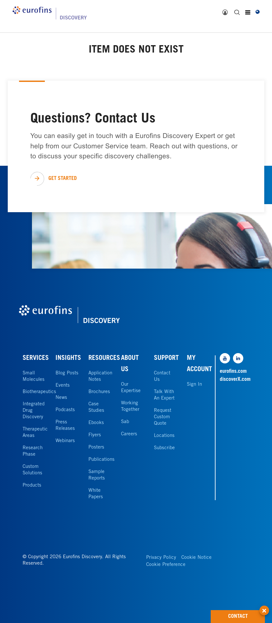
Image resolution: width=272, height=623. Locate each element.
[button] (264, 606)
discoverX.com (234, 379)
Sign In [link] (194, 384)
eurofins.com (233, 371)
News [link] (61, 397)
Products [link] (32, 485)
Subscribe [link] (164, 448)
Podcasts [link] (65, 410)
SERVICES (36, 358)
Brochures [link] (99, 392)
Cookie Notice (196, 557)
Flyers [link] (94, 435)
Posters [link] (96, 447)
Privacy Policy (161, 557)
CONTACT (246, 614)
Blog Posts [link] (66, 373)
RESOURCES (104, 358)
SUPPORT (166, 358)
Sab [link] (125, 422)
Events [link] (62, 385)
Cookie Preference (166, 564)
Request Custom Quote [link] (162, 417)
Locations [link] (164, 435)
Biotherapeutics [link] (39, 392)
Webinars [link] (65, 441)
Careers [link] (129, 434)
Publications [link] (101, 459)
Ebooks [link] (96, 422)
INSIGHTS (68, 358)
